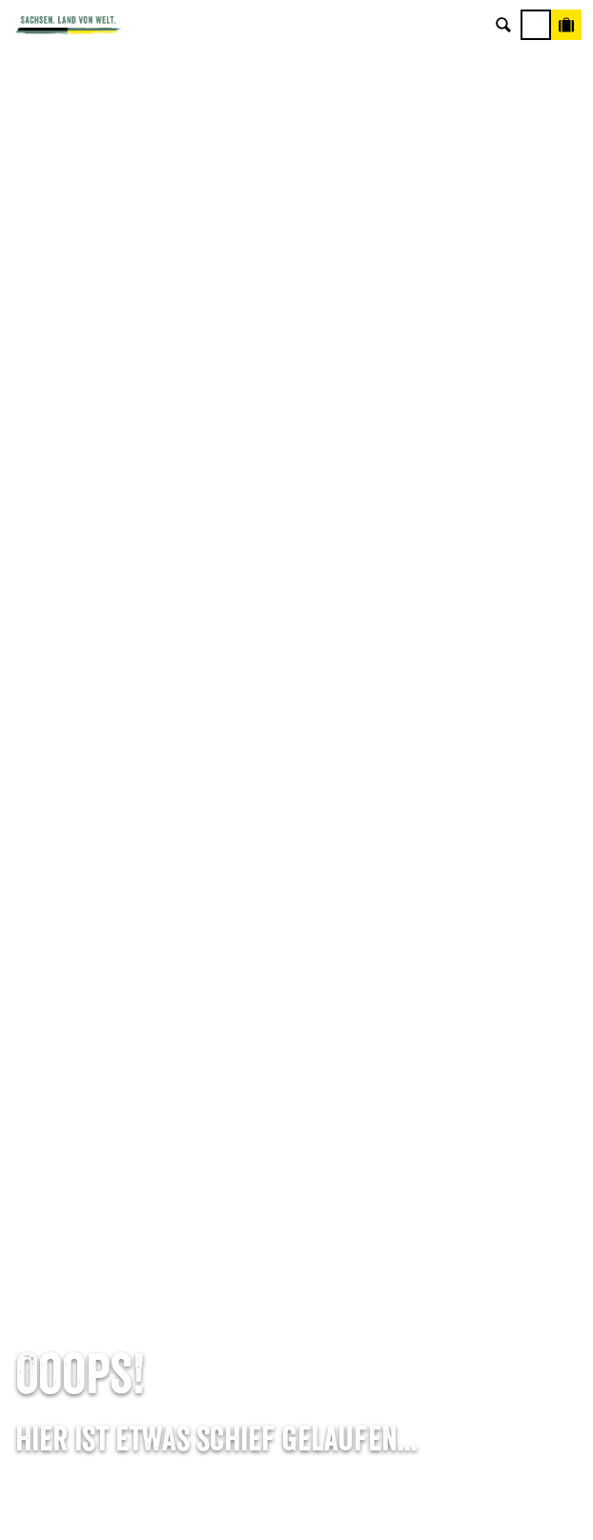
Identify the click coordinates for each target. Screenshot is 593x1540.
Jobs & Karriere (296, 1218)
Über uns (297, 1190)
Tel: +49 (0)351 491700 (296, 748)
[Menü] (536, 25)
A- (271, 1504)
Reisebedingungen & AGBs (296, 1333)
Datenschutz (296, 1276)
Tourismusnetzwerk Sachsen (296, 1304)
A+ (316, 1504)
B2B (297, 1055)
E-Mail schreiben (296, 776)
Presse (297, 1026)
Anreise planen (296, 969)
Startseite (38, 713)
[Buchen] (566, 25)
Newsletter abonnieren (296, 997)
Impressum (297, 1247)
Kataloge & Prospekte (296, 1083)
